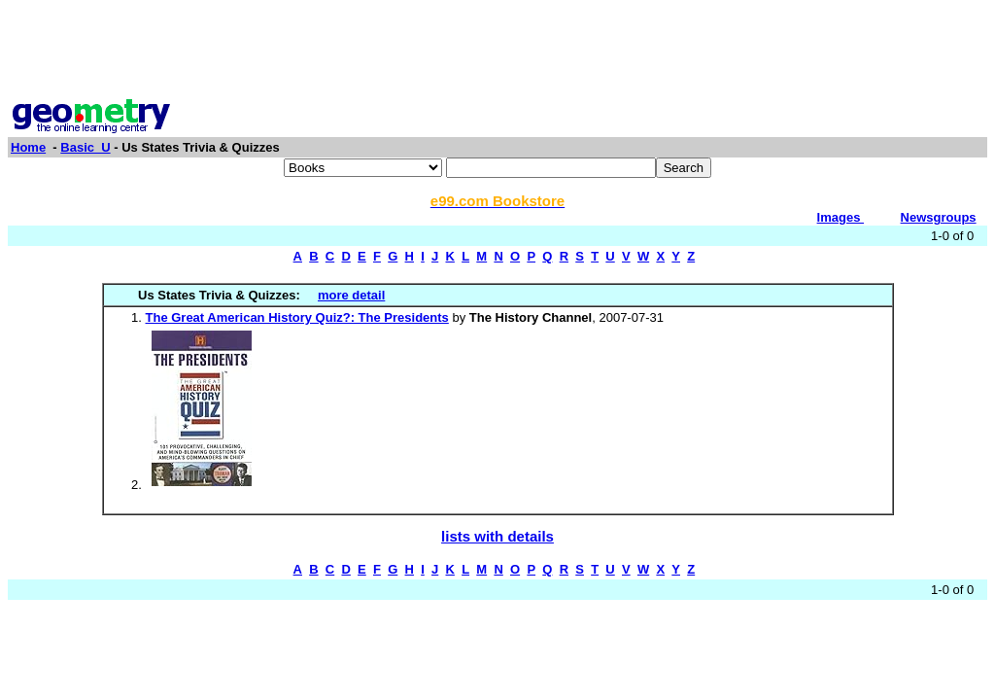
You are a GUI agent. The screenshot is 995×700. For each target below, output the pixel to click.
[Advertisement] (497, 51)
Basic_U (85, 147)
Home (28, 147)
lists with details (497, 536)
